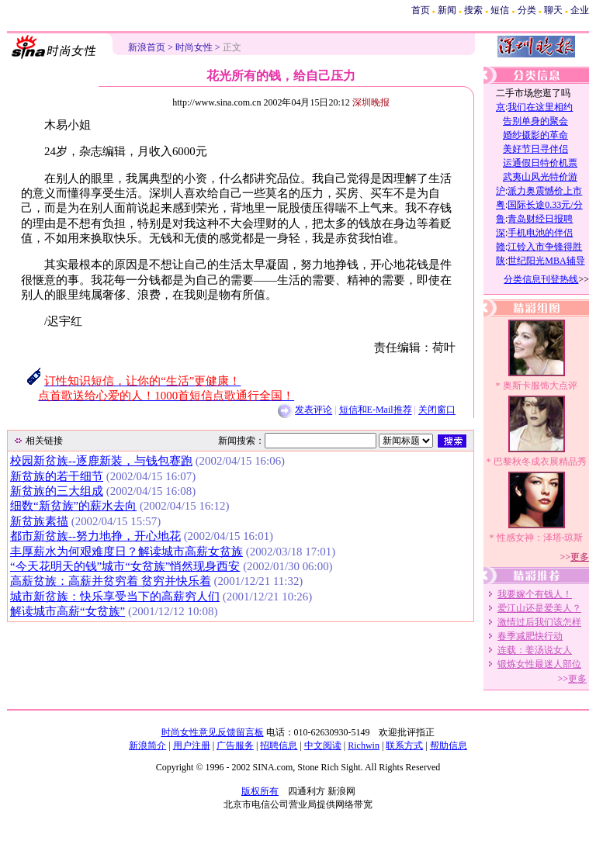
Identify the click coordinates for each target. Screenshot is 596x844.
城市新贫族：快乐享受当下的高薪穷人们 (115, 596)
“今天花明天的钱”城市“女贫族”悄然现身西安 (125, 566)
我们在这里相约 (540, 107)
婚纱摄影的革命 (535, 135)
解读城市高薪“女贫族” (67, 611)
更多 (579, 557)
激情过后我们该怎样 (539, 622)
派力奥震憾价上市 (545, 190)
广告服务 (235, 745)
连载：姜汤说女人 (534, 650)
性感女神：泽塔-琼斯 (540, 537)
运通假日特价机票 (540, 162)
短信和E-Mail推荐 (375, 410)
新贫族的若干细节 (56, 476)
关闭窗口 (437, 410)
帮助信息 (448, 745)
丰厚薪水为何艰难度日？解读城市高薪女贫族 (126, 551)
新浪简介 (147, 745)
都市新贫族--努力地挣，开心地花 (95, 536)
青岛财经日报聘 (540, 218)
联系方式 (404, 745)
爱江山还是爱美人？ (539, 608)
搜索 (473, 10)
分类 (527, 10)
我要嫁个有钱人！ (534, 594)
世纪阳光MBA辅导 (546, 260)
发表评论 (313, 410)
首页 (420, 10)
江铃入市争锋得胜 (545, 246)
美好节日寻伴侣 (535, 149)
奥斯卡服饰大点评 (540, 385)
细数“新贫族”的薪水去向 (73, 506)
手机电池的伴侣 (540, 232)
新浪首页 (146, 47)
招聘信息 (278, 745)
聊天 (553, 10)
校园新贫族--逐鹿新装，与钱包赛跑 (101, 461)
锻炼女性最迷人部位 (539, 664)
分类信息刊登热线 (541, 279)
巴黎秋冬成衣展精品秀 (540, 461)
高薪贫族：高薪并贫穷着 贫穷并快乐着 (110, 581)
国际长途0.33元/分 (545, 204)
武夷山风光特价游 (540, 176)
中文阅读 (322, 745)
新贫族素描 (39, 521)
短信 (499, 10)
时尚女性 (194, 47)
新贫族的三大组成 (56, 491)
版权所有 (260, 791)
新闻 (447, 10)
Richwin (363, 745)
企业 (579, 10)
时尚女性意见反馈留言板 (212, 732)
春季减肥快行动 (530, 636)
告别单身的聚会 (535, 121)
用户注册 (191, 745)
